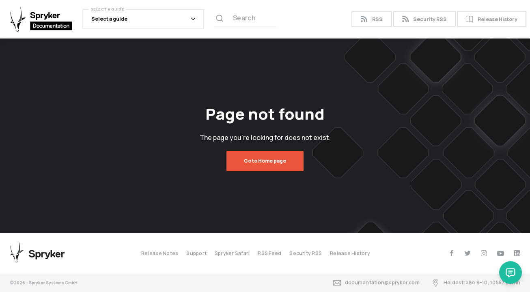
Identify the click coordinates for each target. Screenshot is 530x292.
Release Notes (159, 253)
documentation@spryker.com (376, 283)
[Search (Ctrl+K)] (245, 19)
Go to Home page (265, 160)
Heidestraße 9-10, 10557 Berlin (476, 283)
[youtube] (500, 253)
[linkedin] (517, 253)
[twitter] (468, 253)
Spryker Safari (232, 253)
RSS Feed (269, 253)
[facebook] (451, 253)
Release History (491, 19)
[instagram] (484, 253)
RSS (371, 19)
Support (196, 253)
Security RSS (424, 19)
